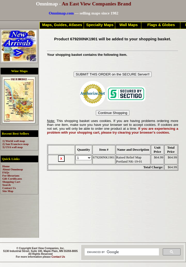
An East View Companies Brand (96, 3)
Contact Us (58, 256)
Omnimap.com (61, 13)
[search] (121, 252)
